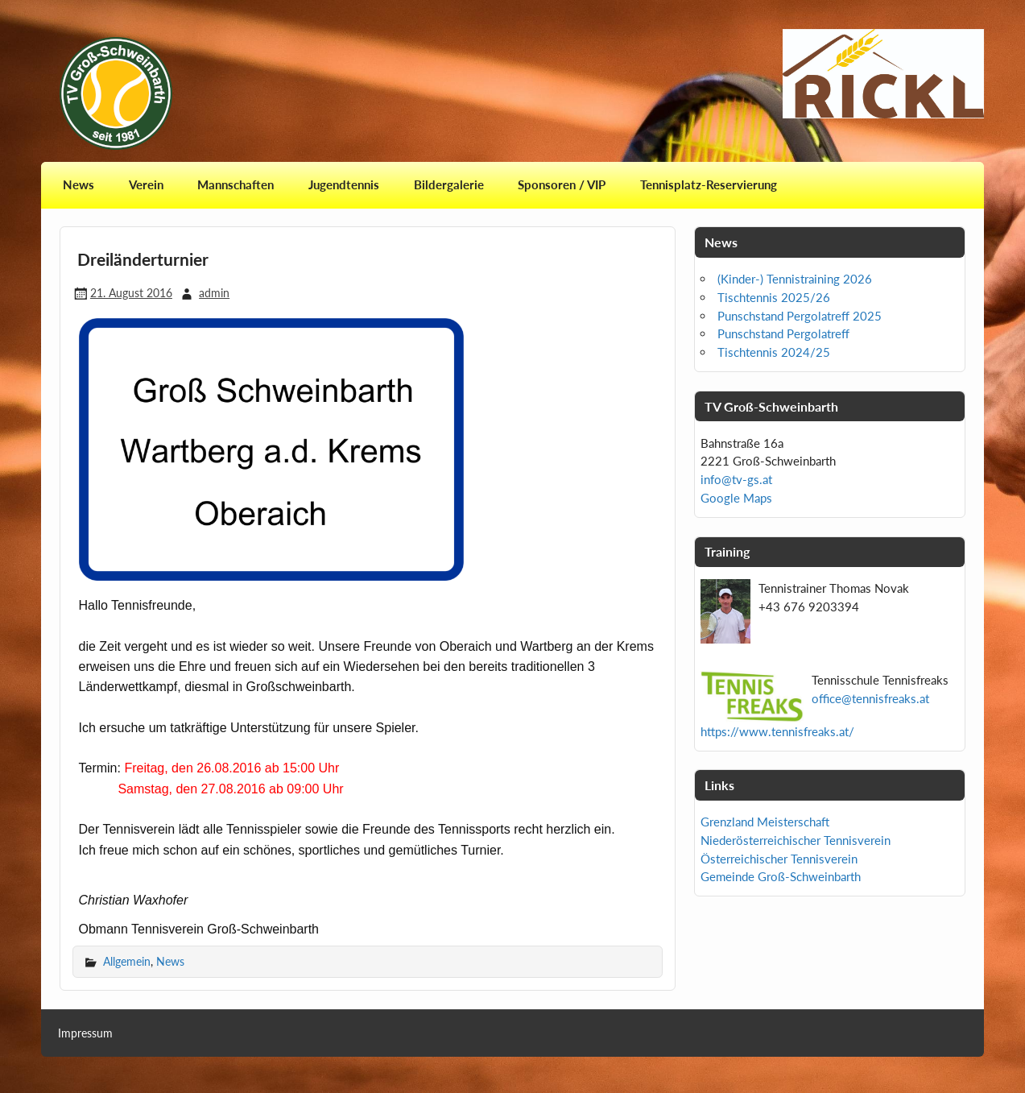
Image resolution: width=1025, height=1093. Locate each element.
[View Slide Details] (883, 73)
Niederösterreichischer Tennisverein (796, 840)
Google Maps (736, 498)
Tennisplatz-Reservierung (708, 184)
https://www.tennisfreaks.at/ (777, 731)
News (78, 184)
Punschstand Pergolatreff (783, 333)
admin (214, 293)
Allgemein (127, 961)
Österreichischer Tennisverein (779, 858)
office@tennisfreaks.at (870, 698)
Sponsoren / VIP (561, 184)
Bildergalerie (449, 184)
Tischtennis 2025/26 (773, 297)
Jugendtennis (343, 184)
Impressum (85, 1033)
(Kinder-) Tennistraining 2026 (794, 278)
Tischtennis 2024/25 (773, 352)
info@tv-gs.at (736, 479)
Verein (146, 184)
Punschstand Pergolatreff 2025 (799, 315)
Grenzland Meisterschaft (765, 821)
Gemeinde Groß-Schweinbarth (781, 876)
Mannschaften (235, 184)
